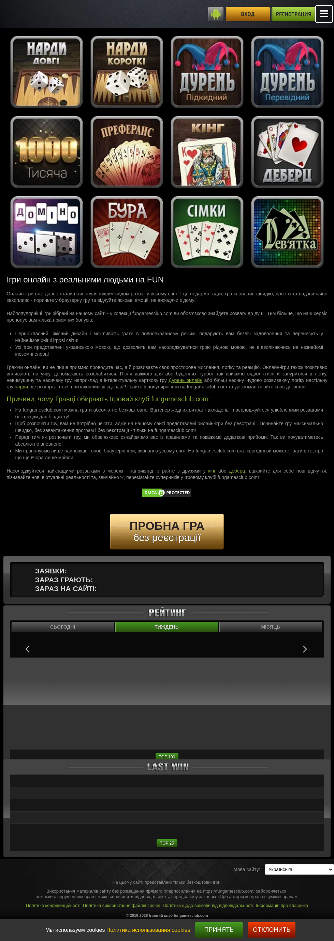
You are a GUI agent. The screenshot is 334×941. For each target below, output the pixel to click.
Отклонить (271, 929)
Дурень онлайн (185, 380)
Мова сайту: (246, 869)
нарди (21, 386)
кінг (212, 471)
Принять (219, 929)
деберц (237, 471)
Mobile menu (324, 14)
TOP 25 (167, 843)
